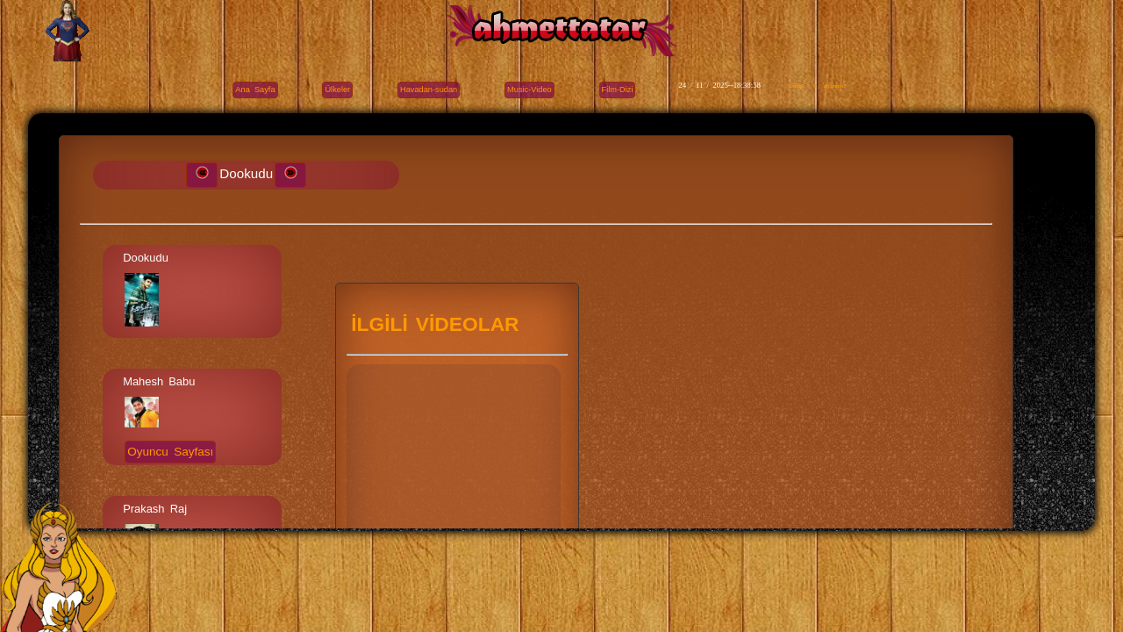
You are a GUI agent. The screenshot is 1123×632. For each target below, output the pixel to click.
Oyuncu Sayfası (170, 451)
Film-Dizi (617, 89)
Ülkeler (337, 89)
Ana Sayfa (255, 89)
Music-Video (529, 89)
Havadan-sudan (428, 89)
